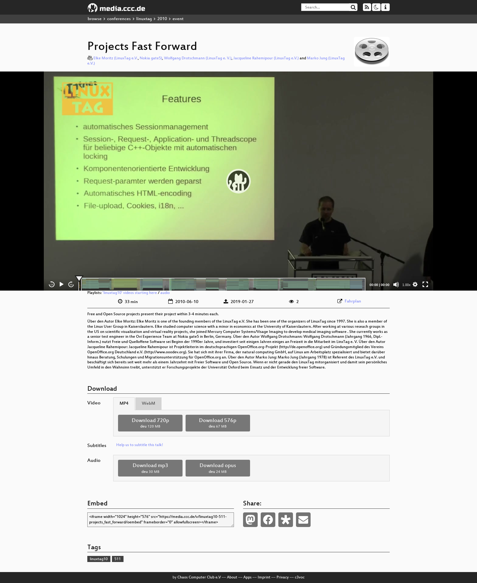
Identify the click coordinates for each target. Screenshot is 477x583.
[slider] (222, 284)
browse (95, 19)
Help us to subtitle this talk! (139, 445)
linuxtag (144, 19)
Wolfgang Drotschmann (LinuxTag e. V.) (198, 58)
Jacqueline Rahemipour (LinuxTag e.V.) (266, 58)
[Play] (61, 284)
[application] (238, 181)
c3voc (300, 577)
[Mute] (396, 284)
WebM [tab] (148, 403)
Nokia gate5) (151, 58)
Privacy (283, 577)
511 (117, 559)
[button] (238, 181)
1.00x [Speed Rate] (406, 285)
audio (165, 293)
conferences (119, 19)
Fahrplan (353, 301)
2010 (162, 19)
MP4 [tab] (124, 403)
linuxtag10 (99, 559)
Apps (247, 577)
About (232, 577)
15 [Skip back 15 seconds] (51, 284)
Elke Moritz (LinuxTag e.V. (115, 58)
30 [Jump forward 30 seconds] (71, 284)
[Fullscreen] (425, 284)
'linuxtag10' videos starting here (130, 293)
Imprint (264, 577)
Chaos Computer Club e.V (199, 577)
